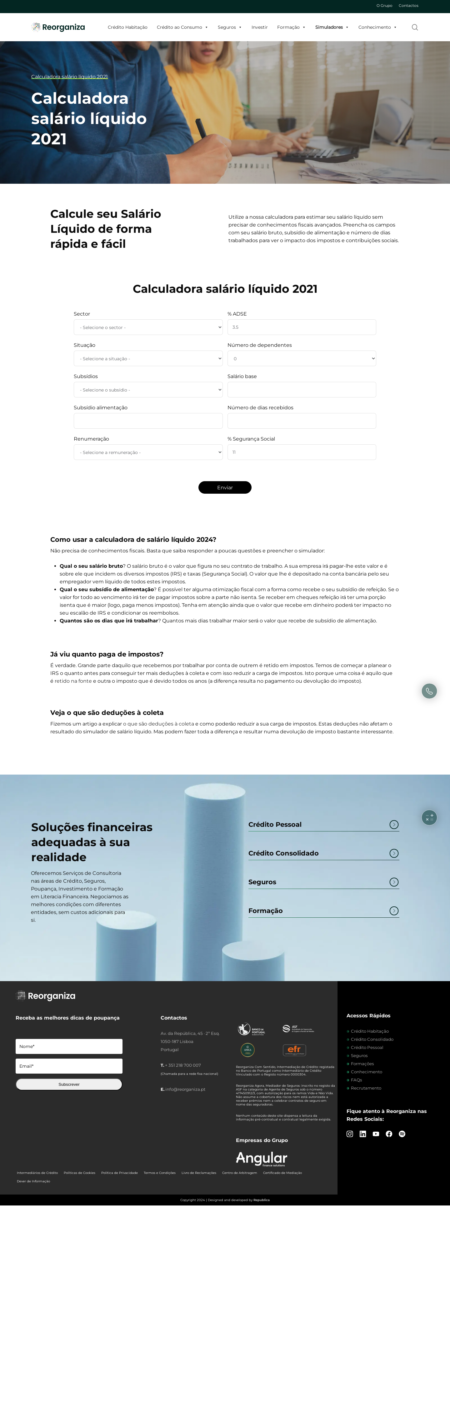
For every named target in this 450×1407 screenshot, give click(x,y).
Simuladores (332, 27)
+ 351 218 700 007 (183, 1065)
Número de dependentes (260, 345)
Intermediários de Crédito (37, 1173)
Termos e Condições (160, 1173)
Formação (291, 27)
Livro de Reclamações (199, 1173)
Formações (362, 1063)
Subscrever (68, 1084)
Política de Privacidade (119, 1173)
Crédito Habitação (128, 27)
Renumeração (91, 439)
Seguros (230, 27)
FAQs (356, 1079)
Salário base (242, 376)
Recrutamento (366, 1087)
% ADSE (237, 314)
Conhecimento (377, 27)
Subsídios (86, 376)
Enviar (225, 488)
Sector (82, 314)
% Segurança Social (251, 439)
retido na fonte (73, 681)
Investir (260, 27)
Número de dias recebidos (260, 408)
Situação (84, 345)
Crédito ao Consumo (182, 27)
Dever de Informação (33, 1181)
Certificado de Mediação (282, 1173)
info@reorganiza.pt (185, 1089)
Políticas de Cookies (79, 1173)
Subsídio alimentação (101, 408)
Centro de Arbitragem (239, 1173)
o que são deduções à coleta (158, 724)
